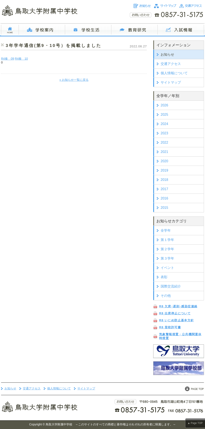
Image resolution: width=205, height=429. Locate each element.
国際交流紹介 (171, 286)
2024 (164, 124)
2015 (164, 207)
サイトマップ (171, 82)
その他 (166, 295)
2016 (164, 198)
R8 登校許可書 (170, 327)
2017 (164, 189)
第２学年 (167, 249)
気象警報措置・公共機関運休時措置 (180, 336)
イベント (167, 268)
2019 (164, 170)
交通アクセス (171, 64)
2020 (164, 161)
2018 (164, 180)
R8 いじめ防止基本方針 (176, 320)
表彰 (164, 277)
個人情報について (174, 73)
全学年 (166, 230)
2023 (164, 133)
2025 (164, 114)
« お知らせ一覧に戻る (74, 79)
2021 (164, 152)
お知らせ (167, 54)
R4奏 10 (21, 58)
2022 (164, 142)
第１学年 (167, 240)
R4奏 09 (7, 58)
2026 (164, 105)
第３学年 (167, 258)
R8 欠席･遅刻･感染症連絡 (178, 306)
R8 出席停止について (175, 313)
